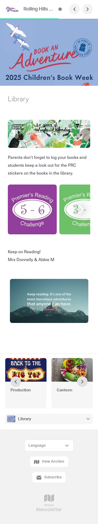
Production (20, 390)
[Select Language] (49, 445)
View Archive (49, 461)
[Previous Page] (74, 9)
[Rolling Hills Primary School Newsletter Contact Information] (60, 9)
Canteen (64, 390)
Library (24, 419)
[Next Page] (87, 9)
